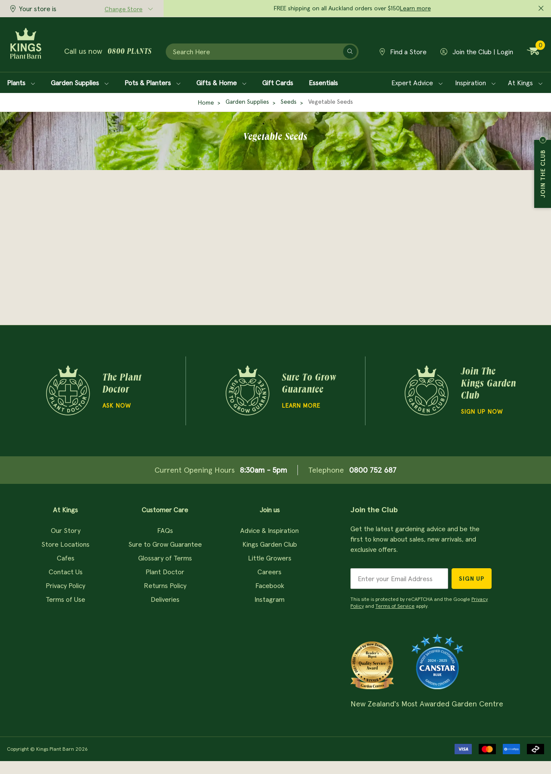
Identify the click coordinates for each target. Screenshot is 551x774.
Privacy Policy (65, 585)
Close (542, 139)
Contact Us (66, 571)
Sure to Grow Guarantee (165, 544)
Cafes (65, 558)
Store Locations (65, 544)
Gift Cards (277, 82)
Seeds (289, 101)
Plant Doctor (164, 571)
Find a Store (403, 51)
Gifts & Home (221, 82)
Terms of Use (65, 599)
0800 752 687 (372, 470)
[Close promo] (541, 8)
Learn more (415, 8)
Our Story (65, 530)
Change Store (123, 9)
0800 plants (130, 52)
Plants (21, 82)
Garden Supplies (80, 82)
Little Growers (269, 558)
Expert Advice (417, 82)
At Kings (525, 82)
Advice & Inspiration (269, 530)
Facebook (269, 585)
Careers (269, 571)
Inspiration (475, 82)
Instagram (269, 599)
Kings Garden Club (269, 544)
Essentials (323, 82)
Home (206, 102)
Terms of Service (395, 606)
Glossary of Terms (165, 558)
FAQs (165, 530)
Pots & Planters (152, 82)
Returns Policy (165, 585)
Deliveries (165, 599)
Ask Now (116, 405)
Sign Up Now (482, 411)
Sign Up (471, 578)
